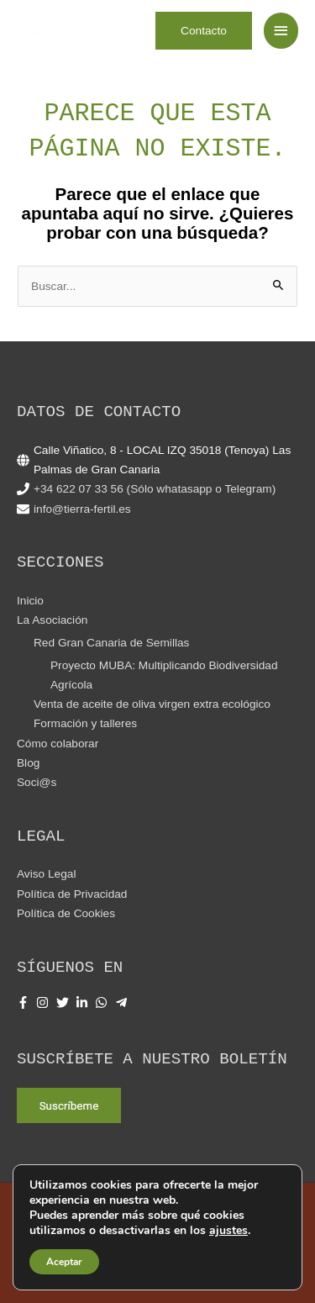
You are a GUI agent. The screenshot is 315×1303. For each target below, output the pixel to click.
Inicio (30, 600)
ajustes (228, 1230)
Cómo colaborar (57, 743)
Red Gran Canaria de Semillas (111, 642)
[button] (203, 31)
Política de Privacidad (72, 894)
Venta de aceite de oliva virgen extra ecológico (152, 704)
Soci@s (36, 782)
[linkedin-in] (84, 1002)
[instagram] (44, 1002)
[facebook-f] (25, 1002)
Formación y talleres (85, 723)
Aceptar (64, 1262)
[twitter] (64, 1002)
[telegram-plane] (123, 1002)
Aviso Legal (46, 874)
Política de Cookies (66, 913)
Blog (28, 763)
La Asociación (52, 620)
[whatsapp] (103, 1002)
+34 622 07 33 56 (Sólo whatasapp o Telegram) (155, 489)
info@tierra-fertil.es (82, 509)
